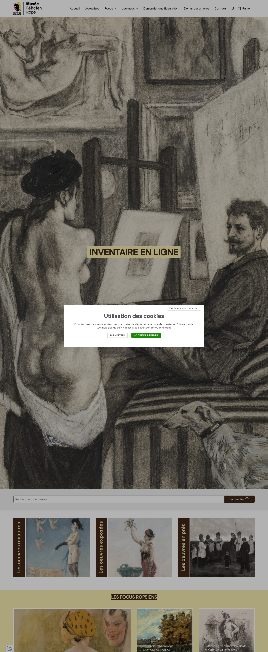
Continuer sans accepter (184, 308)
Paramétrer (117, 335)
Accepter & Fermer (146, 335)
